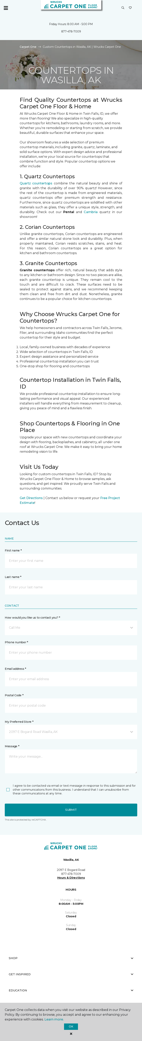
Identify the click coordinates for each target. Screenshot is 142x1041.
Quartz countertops (36, 183)
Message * (12, 746)
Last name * (13, 577)
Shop (71, 958)
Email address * (15, 668)
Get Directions (31, 498)
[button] (123, 8)
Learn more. (54, 1019)
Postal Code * (14, 695)
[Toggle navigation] (5, 8)
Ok (71, 1026)
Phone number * (16, 642)
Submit (71, 810)
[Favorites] (130, 8)
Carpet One (28, 47)
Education (71, 990)
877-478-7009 (71, 31)
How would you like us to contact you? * (32, 617)
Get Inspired (71, 974)
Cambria (91, 212)
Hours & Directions (71, 877)
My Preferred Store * (19, 721)
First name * (13, 550)
